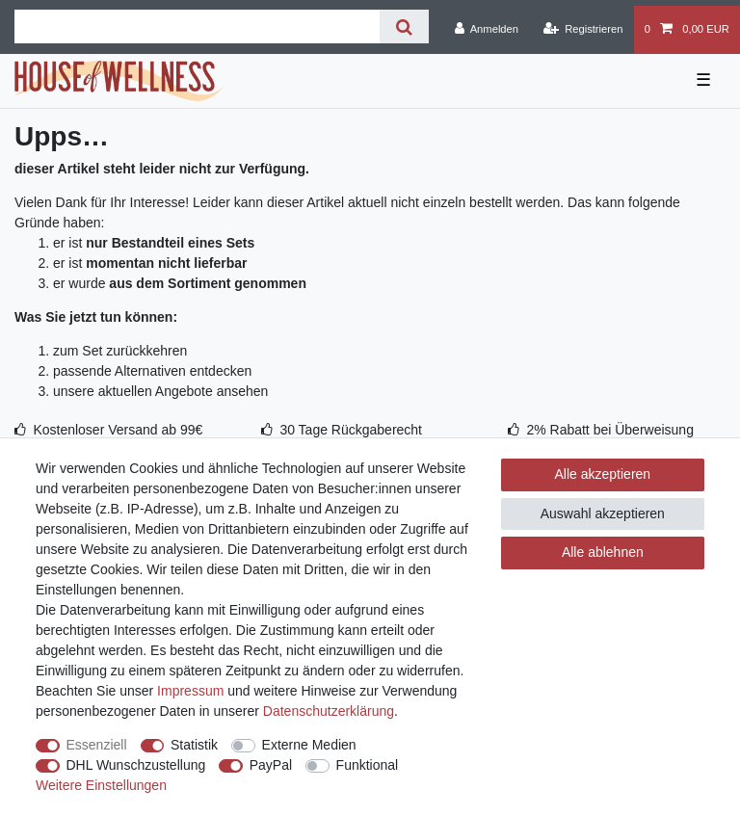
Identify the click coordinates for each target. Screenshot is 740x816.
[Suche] (404, 26)
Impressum (190, 690)
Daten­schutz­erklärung (328, 711)
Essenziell (96, 744)
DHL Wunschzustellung (136, 765)
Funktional (367, 765)
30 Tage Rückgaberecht (350, 429)
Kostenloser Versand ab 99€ (117, 429)
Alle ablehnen (603, 552)
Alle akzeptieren (603, 474)
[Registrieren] (582, 30)
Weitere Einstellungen (101, 785)
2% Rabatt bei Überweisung (610, 429)
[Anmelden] (486, 30)
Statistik (194, 744)
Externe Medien (309, 744)
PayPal (271, 765)
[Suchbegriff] (197, 26)
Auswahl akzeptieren (603, 513)
